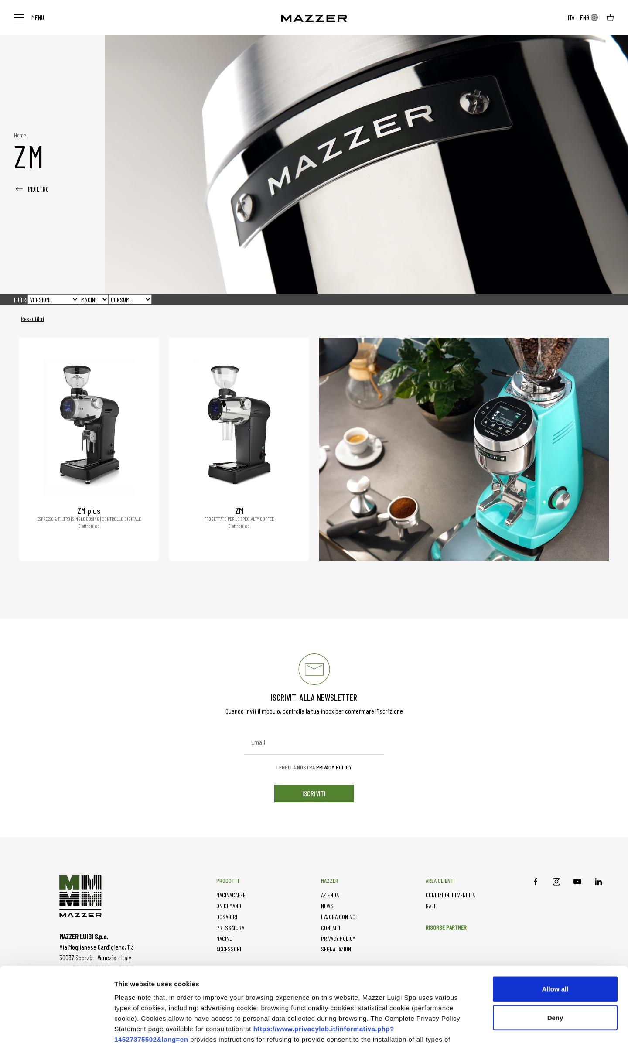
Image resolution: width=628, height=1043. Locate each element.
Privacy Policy (334, 767)
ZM (239, 510)
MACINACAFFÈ (231, 895)
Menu (29, 17)
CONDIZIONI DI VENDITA (450, 895)
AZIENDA (330, 895)
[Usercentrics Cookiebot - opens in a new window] (56, 1026)
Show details (492, 1025)
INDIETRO (31, 189)
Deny (555, 947)
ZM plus (89, 510)
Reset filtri (32, 319)
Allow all (555, 919)
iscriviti (314, 793)
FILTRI (20, 299)
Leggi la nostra (314, 767)
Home (20, 135)
